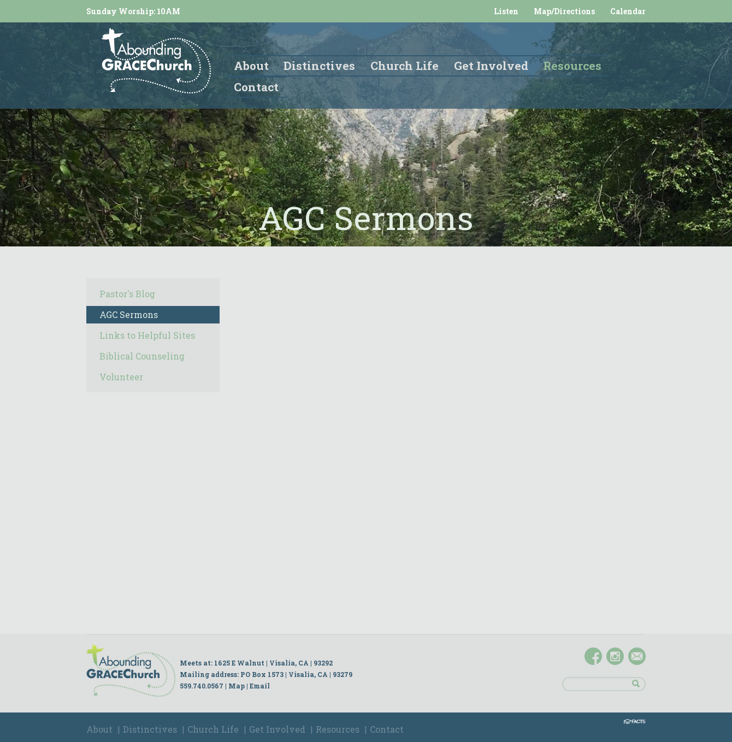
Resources (337, 729)
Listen (506, 11)
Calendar (628, 11)
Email (260, 685)
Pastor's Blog (127, 293)
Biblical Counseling (142, 356)
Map (236, 685)
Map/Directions (564, 11)
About (99, 729)
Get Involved (277, 729)
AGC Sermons (128, 314)
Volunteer (121, 376)
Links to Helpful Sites (147, 335)
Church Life (213, 729)
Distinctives (150, 729)
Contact (387, 729)
